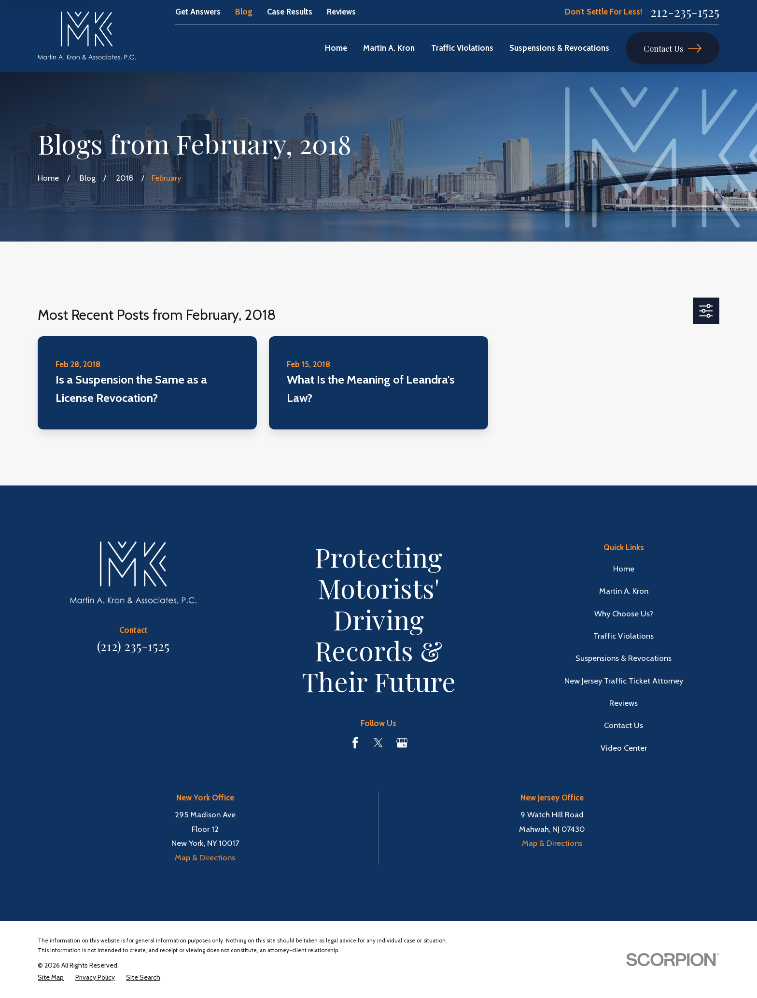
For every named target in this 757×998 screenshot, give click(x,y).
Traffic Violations (623, 636)
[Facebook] (355, 742)
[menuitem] (51, 977)
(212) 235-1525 (133, 646)
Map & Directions (205, 857)
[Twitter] (378, 742)
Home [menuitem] (336, 48)
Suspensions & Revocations (623, 658)
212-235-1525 (684, 12)
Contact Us (672, 48)
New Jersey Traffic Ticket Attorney (623, 680)
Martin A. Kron (623, 591)
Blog (243, 11)
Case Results (289, 11)
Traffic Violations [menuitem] (462, 48)
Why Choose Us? (623, 613)
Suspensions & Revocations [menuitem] (559, 48)
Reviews (341, 11)
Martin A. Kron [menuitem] (389, 48)
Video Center (624, 748)
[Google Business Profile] (401, 742)
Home (623, 568)
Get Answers (198, 11)
